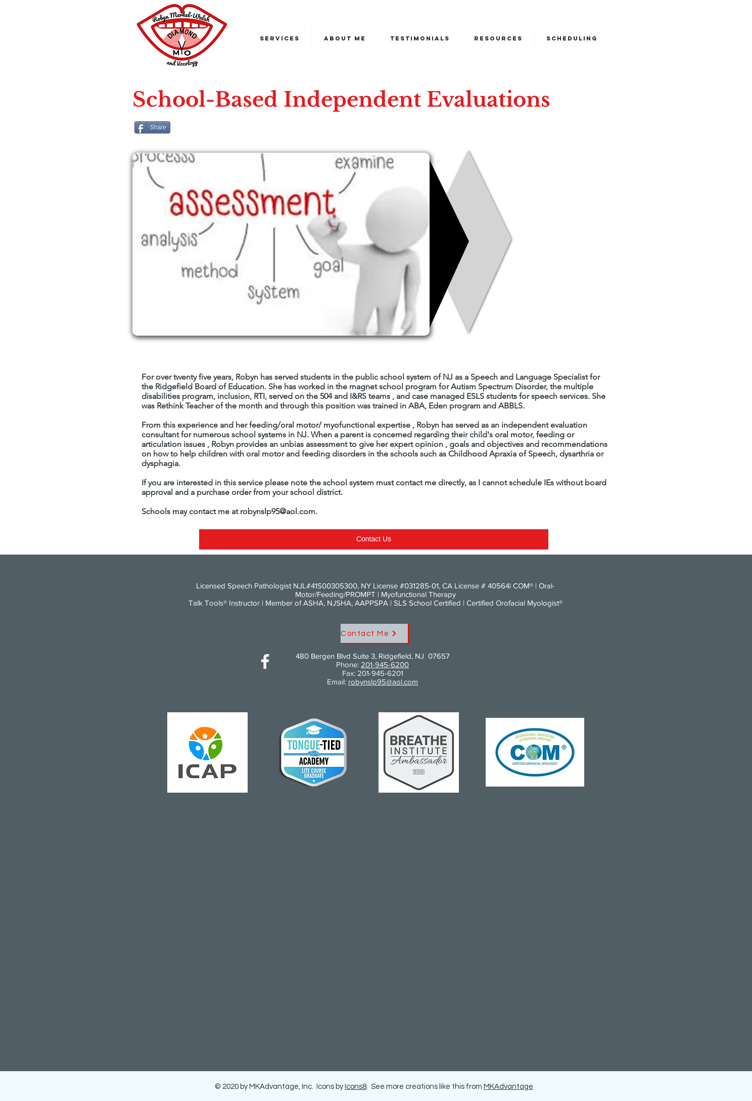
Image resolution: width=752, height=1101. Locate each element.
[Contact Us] (373, 539)
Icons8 (355, 1086)
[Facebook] (265, 661)
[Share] (152, 127)
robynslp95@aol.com (277, 511)
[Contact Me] (375, 634)
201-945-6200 (385, 664)
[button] (572, 38)
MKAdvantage (508, 1086)
